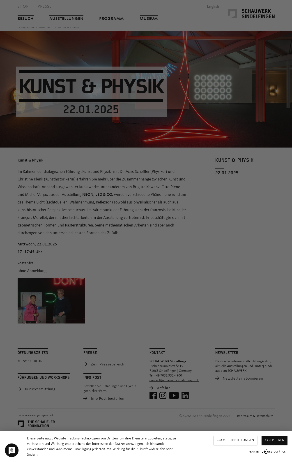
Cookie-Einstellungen (235, 440)
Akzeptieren (274, 440)
